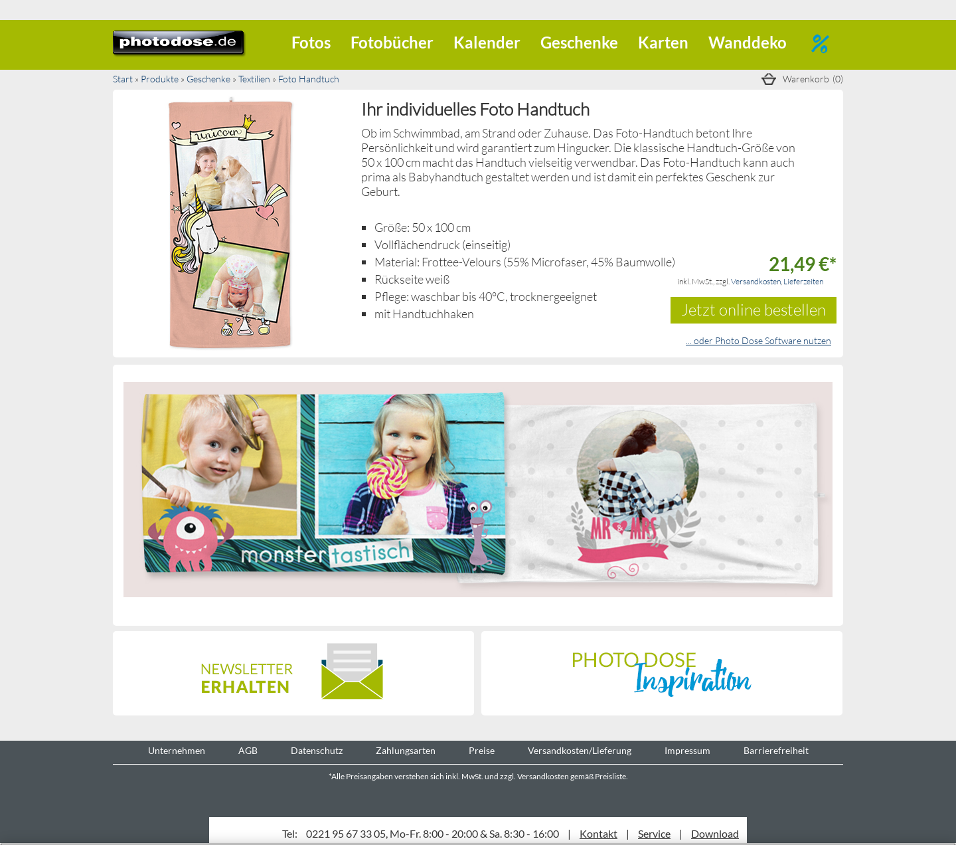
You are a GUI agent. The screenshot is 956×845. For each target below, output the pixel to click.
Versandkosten (756, 281)
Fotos (311, 42)
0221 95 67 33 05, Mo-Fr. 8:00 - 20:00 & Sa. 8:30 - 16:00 (432, 833)
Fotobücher (392, 42)
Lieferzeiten (803, 281)
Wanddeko (747, 42)
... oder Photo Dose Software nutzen (758, 340)
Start (123, 78)
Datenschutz (317, 750)
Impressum (687, 750)
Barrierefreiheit (776, 750)
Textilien (254, 78)
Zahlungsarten (406, 750)
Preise (482, 750)
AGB (248, 750)
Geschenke (579, 42)
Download (715, 833)
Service (654, 833)
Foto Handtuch (308, 78)
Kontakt (598, 833)
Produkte (160, 78)
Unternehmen (176, 750)
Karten (663, 42)
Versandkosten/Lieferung (579, 750)
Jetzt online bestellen (753, 309)
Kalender (486, 42)
